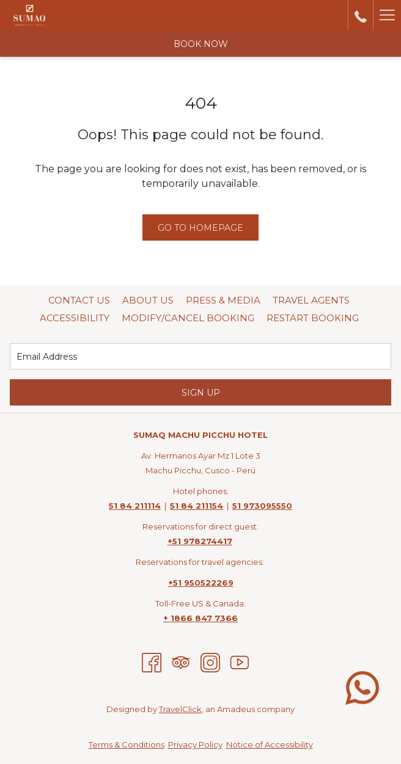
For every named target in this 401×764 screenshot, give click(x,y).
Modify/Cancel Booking (188, 318)
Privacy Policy (195, 744)
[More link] (387, 15)
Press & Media (223, 300)
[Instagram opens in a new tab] (210, 662)
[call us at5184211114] (361, 15)
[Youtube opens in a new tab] (239, 662)
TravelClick (180, 709)
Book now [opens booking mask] (201, 43)
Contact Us (79, 300)
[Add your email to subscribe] (200, 356)
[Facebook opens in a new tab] (151, 662)
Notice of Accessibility (269, 744)
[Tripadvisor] (181, 662)
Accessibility (74, 318)
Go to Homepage (200, 227)
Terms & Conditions (126, 744)
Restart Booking (313, 318)
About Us (148, 300)
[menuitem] (79, 300)
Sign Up (201, 392)
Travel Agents (311, 300)
